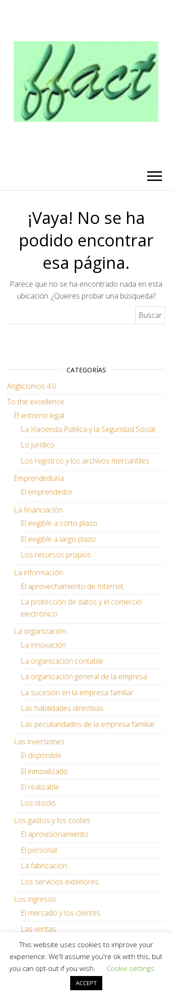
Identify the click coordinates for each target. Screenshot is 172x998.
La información (38, 572)
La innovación (43, 645)
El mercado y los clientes (60, 913)
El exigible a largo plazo (58, 539)
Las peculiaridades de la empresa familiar (88, 724)
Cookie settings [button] (130, 968)
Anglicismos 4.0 (31, 386)
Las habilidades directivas (62, 708)
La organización (40, 631)
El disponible (41, 755)
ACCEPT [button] (86, 983)
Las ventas (38, 929)
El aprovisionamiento (55, 834)
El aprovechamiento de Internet (72, 586)
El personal (39, 850)
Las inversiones (39, 741)
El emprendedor (47, 492)
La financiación (38, 510)
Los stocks (38, 803)
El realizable (40, 787)
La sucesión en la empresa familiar (77, 692)
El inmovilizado (44, 771)
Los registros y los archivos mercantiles (85, 461)
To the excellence (35, 402)
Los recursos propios (56, 555)
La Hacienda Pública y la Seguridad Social (88, 429)
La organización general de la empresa (84, 676)
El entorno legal (39, 415)
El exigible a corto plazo (59, 523)
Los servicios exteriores (60, 882)
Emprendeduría (39, 478)
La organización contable (62, 661)
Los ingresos (35, 899)
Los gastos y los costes (52, 820)
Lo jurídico (38, 445)
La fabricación (44, 866)
